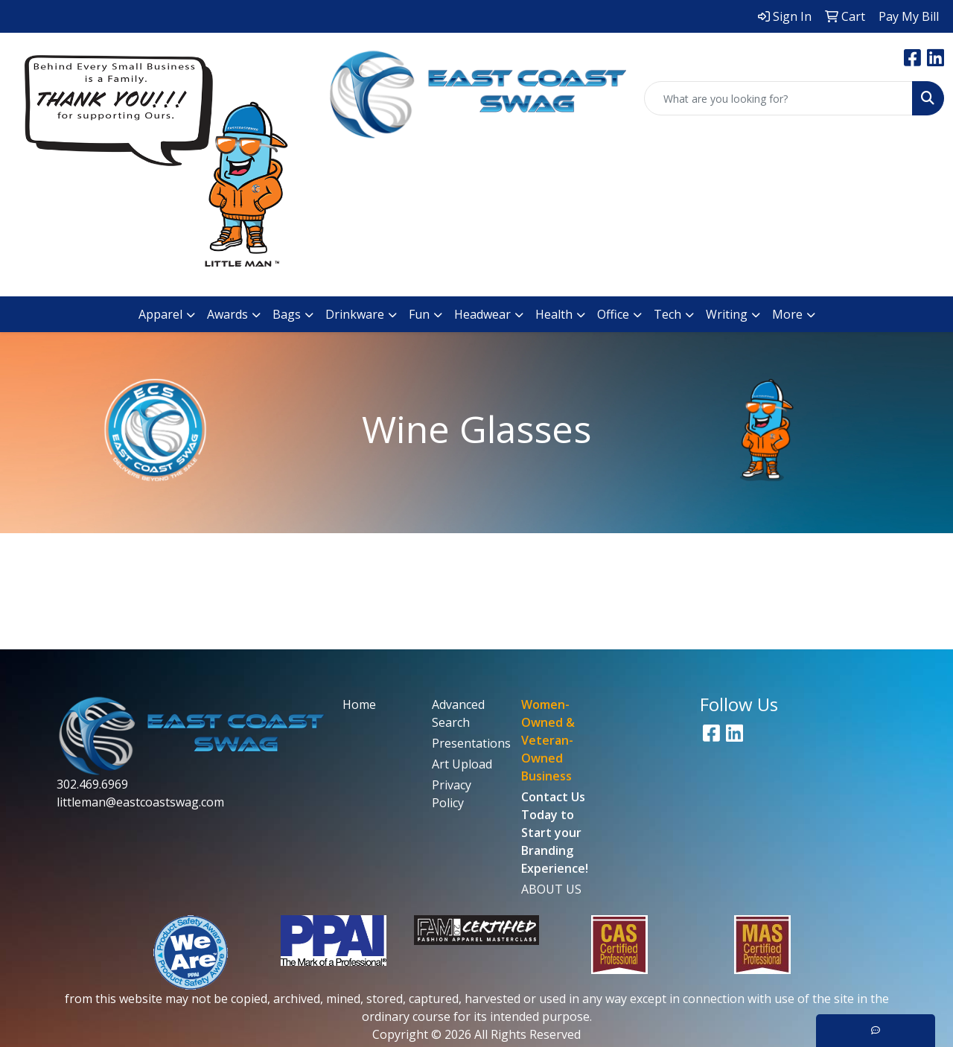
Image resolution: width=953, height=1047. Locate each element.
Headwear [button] (482, 314)
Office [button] (613, 314)
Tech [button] (667, 314)
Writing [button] (727, 314)
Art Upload (462, 764)
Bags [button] (286, 314)
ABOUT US (551, 889)
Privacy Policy (451, 794)
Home (359, 704)
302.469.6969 (92, 784)
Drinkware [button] (354, 314)
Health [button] (554, 314)
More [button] (787, 314)
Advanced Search (458, 713)
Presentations (467, 743)
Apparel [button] (160, 314)
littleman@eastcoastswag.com (140, 802)
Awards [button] (227, 314)
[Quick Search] (778, 98)
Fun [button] (419, 314)
